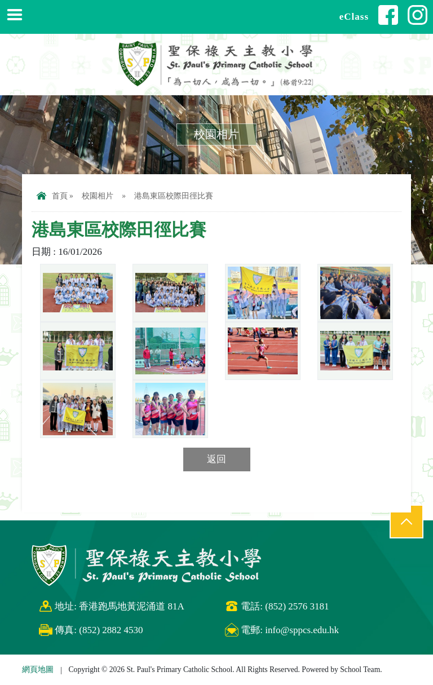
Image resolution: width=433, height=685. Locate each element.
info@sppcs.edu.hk (302, 630)
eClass (354, 16)
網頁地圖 (38, 669)
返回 (216, 459)
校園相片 (97, 196)
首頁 (52, 196)
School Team (360, 669)
